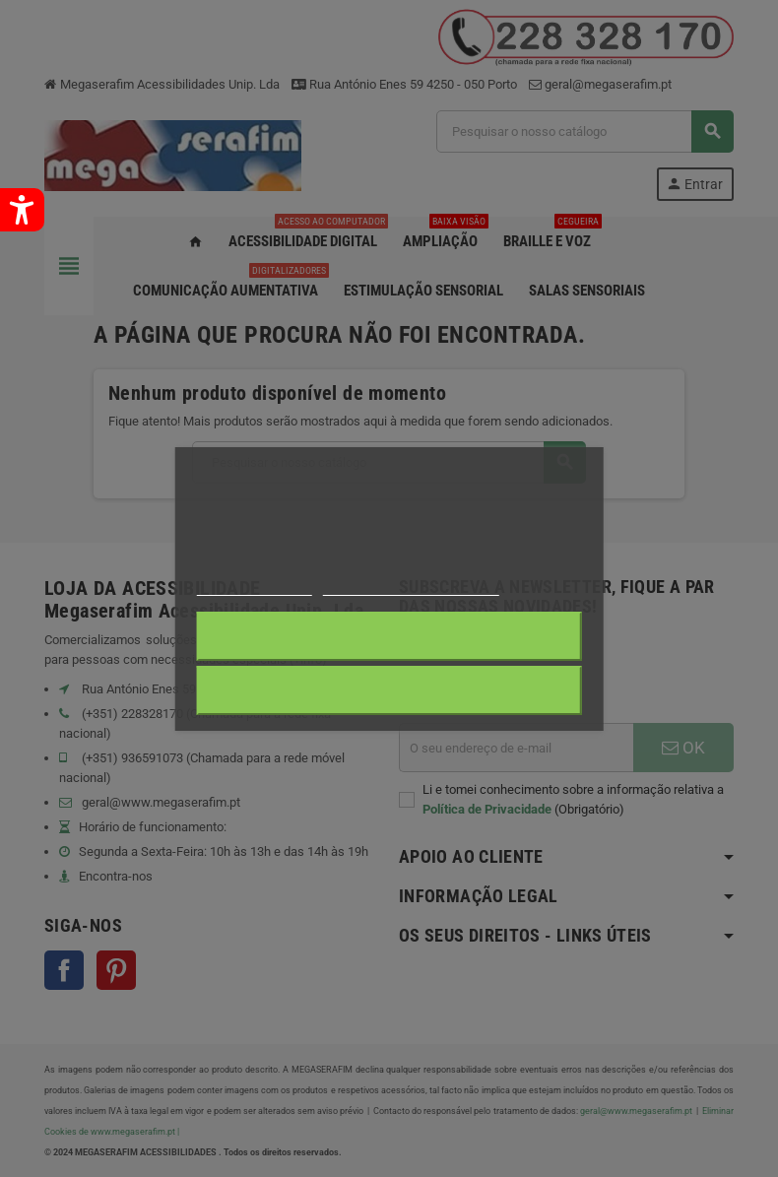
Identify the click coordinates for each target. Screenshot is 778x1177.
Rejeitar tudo (388, 636)
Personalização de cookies (410, 586)
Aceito (389, 690)
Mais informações (254, 586)
